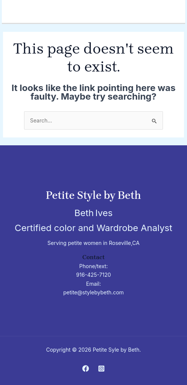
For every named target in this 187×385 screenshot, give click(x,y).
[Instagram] (101, 368)
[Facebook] (85, 368)
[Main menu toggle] (177, 7)
